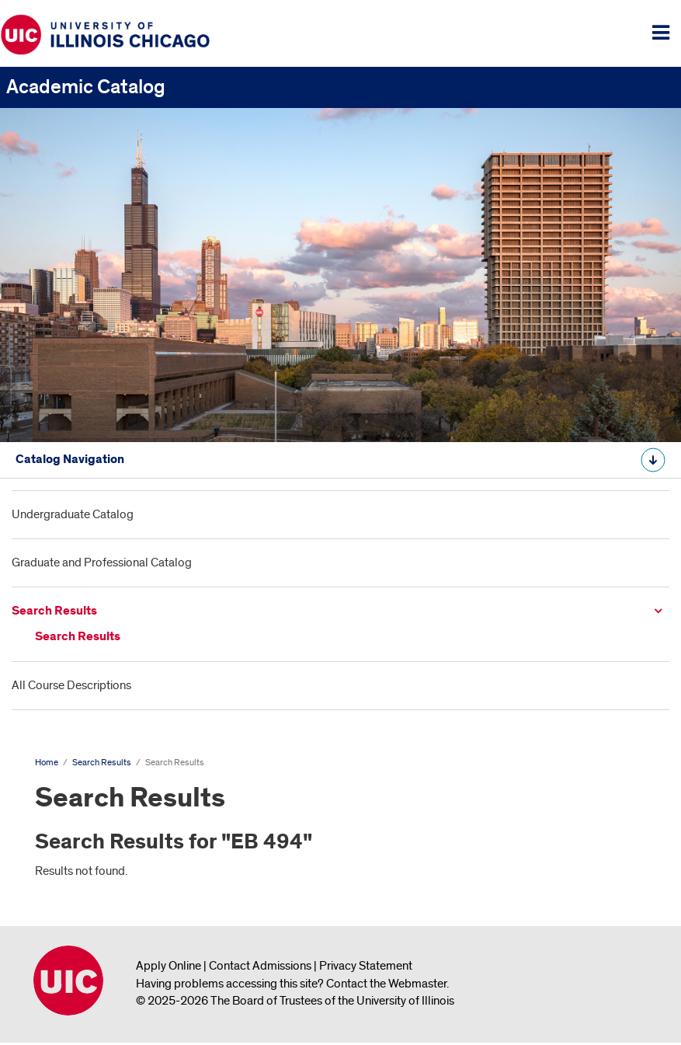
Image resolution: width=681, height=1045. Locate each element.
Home (46, 762)
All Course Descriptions (71, 685)
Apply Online (168, 966)
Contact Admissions (260, 966)
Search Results (54, 611)
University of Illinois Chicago (68, 980)
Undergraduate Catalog (73, 514)
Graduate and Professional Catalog (102, 562)
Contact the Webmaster (386, 983)
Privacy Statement (365, 966)
